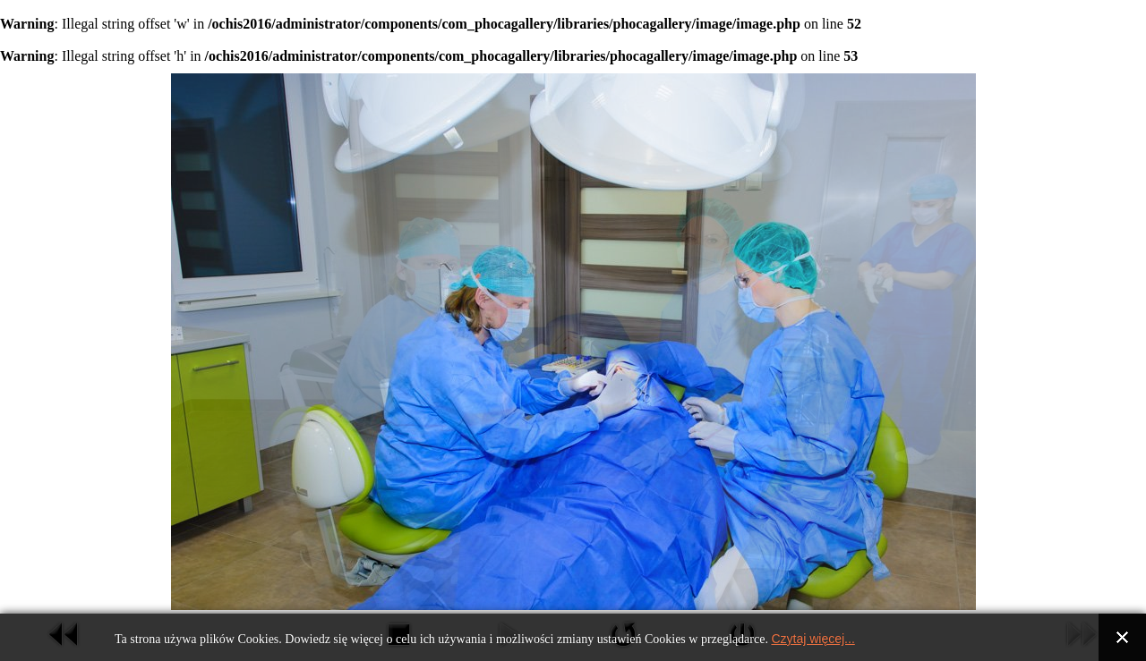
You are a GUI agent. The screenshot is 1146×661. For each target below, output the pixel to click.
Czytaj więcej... (812, 638)
